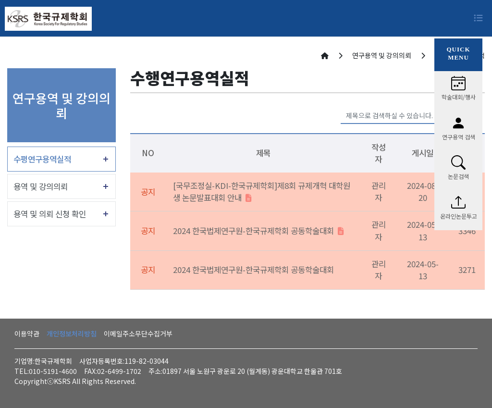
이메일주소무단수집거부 (138, 333)
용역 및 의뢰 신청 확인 (49, 214)
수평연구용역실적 (42, 159)
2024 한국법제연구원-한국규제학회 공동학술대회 (258, 230)
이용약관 (26, 333)
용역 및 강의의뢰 (40, 186)
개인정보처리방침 (72, 333)
